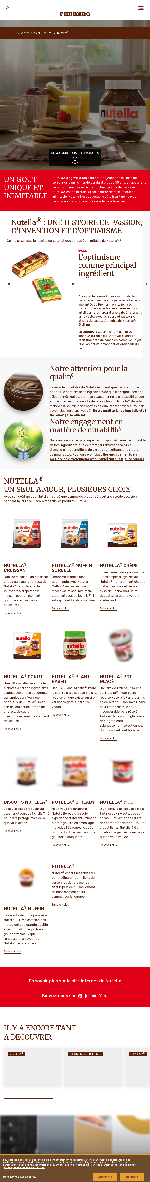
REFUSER (132, 1177)
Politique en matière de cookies (24, 1167)
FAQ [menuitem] (53, 1153)
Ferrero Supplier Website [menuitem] (124, 1152)
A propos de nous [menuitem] (17, 1153)
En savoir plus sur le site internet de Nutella (75, 887)
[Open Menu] (142, 8)
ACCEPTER (105, 1177)
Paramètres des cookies (19, 1176)
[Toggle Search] (8, 8)
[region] (75, 1168)
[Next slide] (146, 284)
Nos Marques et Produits (35, 33)
